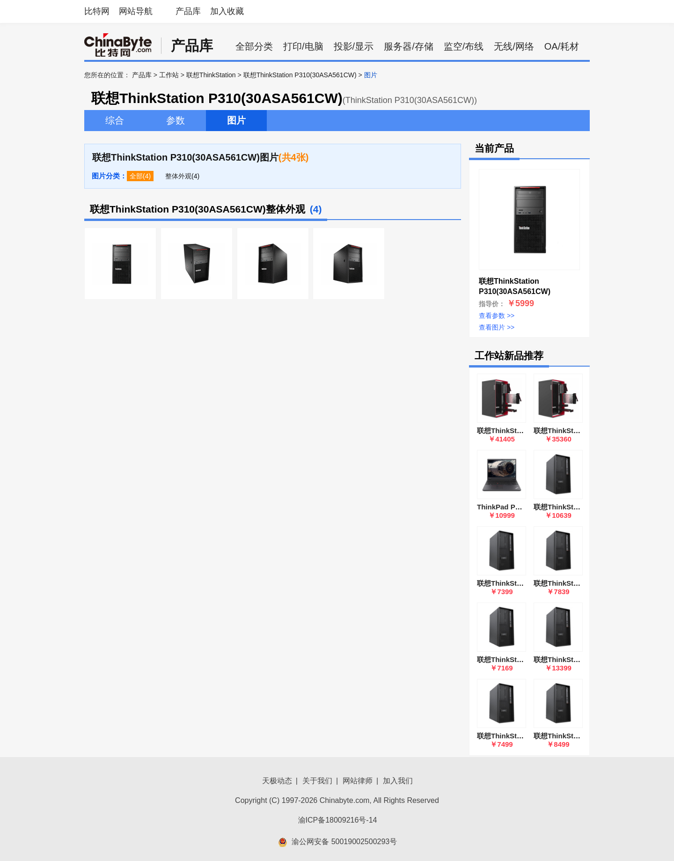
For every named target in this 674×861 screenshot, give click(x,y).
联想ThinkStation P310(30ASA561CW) (300, 75)
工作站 (169, 75)
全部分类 (254, 46)
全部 (136, 176)
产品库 (188, 11)
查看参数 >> (496, 315)
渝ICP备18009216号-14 (337, 820)
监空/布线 (464, 46)
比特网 (97, 11)
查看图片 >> (496, 327)
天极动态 (277, 781)
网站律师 (358, 781)
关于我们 (317, 781)
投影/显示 (354, 46)
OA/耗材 (561, 46)
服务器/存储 (408, 46)
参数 (175, 120)
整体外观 (178, 176)
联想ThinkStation (211, 75)
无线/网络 (514, 46)
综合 (114, 120)
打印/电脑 (303, 46)
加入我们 (398, 781)
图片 (236, 120)
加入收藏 (227, 11)
